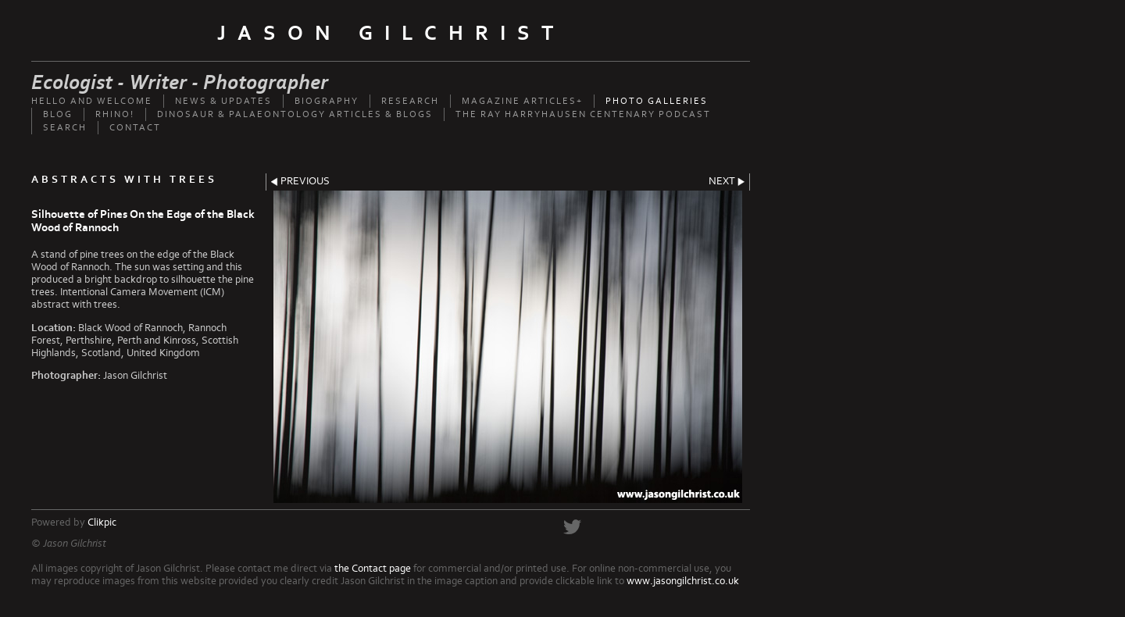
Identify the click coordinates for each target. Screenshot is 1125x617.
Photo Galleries (656, 101)
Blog (58, 114)
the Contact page (372, 568)
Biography (327, 101)
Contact (135, 128)
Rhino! (114, 114)
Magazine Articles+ (522, 101)
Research (410, 101)
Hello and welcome (91, 101)
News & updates (223, 101)
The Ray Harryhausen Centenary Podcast (583, 114)
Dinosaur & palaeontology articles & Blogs (295, 114)
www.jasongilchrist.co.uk (683, 581)
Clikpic (102, 522)
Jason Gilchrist (391, 33)
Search (65, 128)
